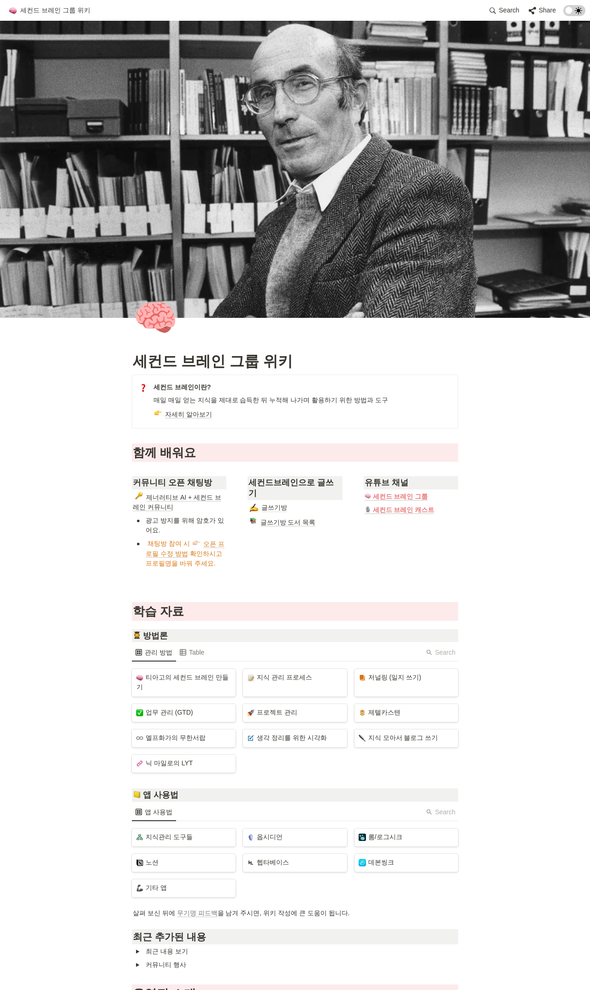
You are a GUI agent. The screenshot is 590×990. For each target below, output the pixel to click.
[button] (49, 10)
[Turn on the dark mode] (574, 14)
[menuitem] (154, 652)
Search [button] (440, 652)
